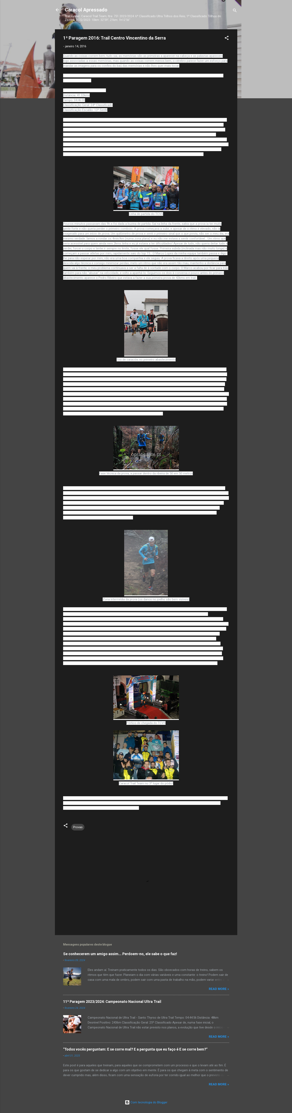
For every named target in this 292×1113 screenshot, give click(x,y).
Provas (78, 827)
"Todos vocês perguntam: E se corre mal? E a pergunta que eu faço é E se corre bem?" (135, 1049)
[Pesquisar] (234, 11)
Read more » (219, 989)
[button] (226, 38)
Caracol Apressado (86, 10)
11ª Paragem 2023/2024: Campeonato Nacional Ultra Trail (112, 1001)
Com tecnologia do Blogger (146, 1102)
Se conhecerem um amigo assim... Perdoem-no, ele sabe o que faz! (120, 954)
